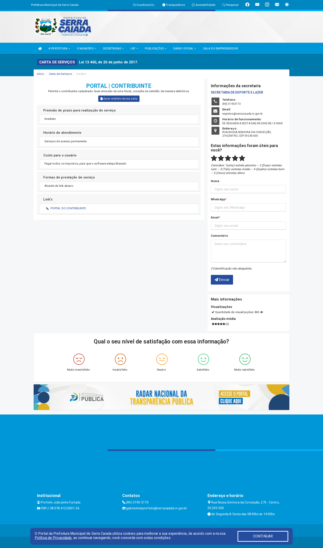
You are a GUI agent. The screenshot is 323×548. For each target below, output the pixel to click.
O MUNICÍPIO (86, 48)
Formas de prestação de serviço (69, 177)
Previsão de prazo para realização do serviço (79, 110)
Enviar (221, 279)
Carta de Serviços (60, 74)
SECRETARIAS (113, 48)
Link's (48, 199)
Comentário (219, 235)
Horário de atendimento (62, 133)
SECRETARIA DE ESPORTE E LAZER (237, 92)
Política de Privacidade (53, 538)
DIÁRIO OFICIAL (184, 48)
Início (40, 74)
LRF (134, 48)
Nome (215, 181)
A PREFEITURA (59, 48)
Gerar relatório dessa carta (118, 98)
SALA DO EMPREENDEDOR (220, 48)
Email (215, 217)
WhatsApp (218, 199)
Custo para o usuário (60, 155)
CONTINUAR (263, 536)
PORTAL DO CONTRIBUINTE (68, 208)
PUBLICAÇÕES (155, 48)
